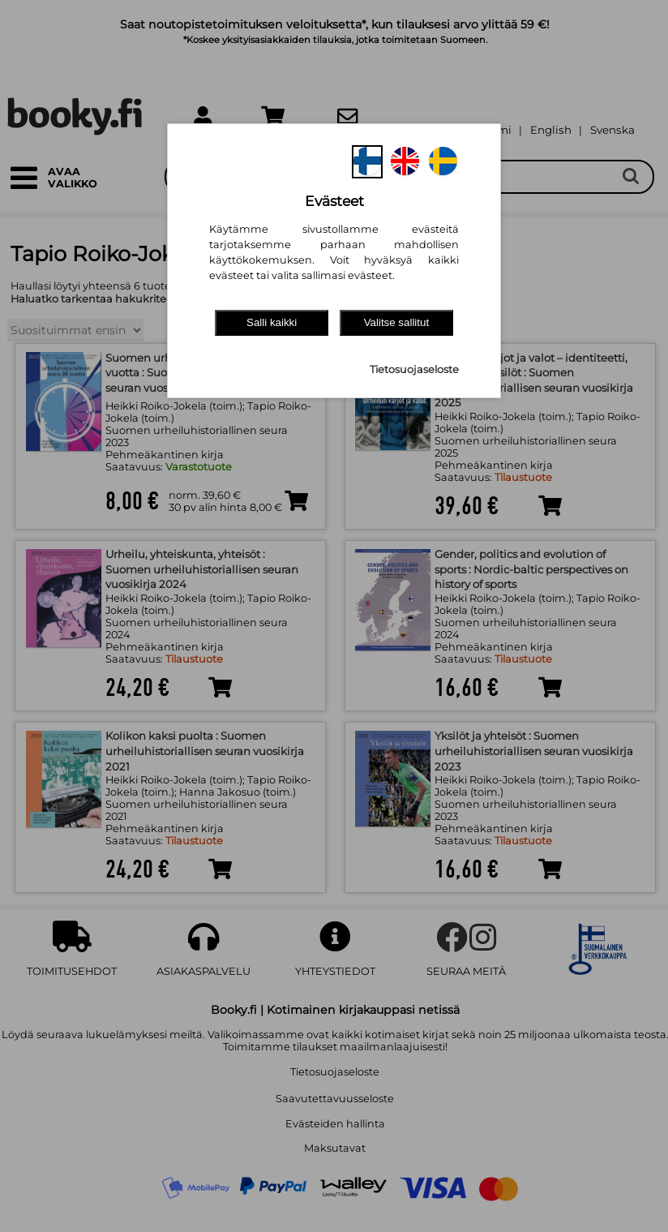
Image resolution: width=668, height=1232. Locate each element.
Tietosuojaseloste (414, 369)
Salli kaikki (271, 322)
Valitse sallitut (397, 322)
